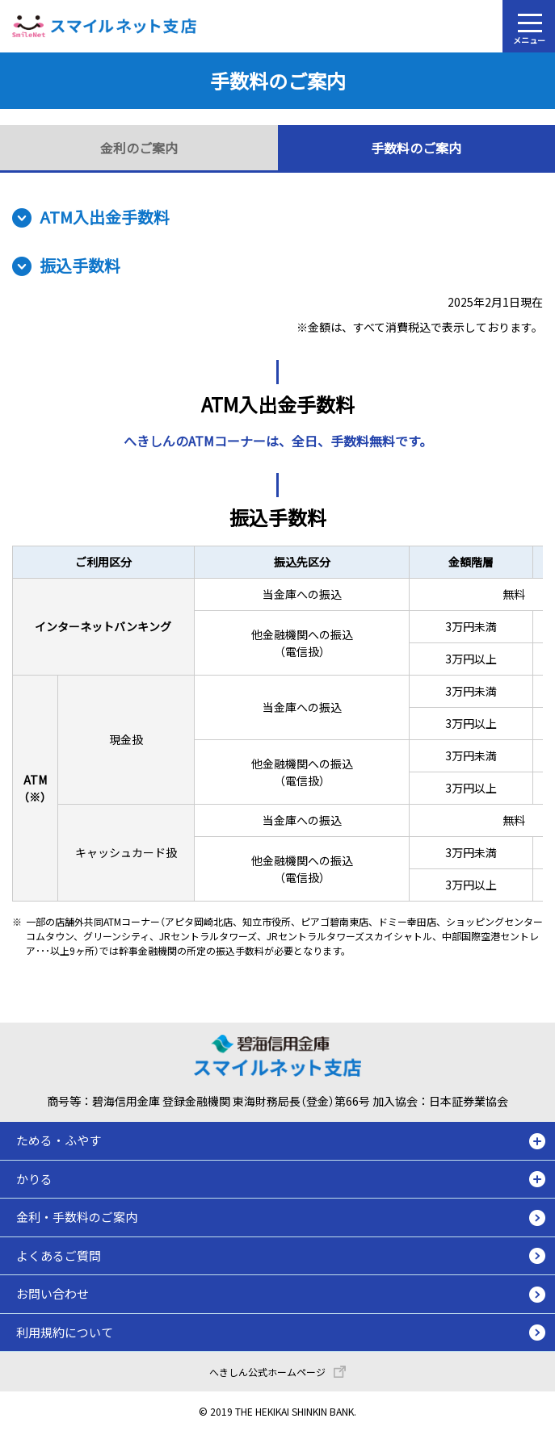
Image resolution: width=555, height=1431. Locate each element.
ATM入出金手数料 (105, 216)
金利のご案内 (139, 147)
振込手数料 (80, 265)
